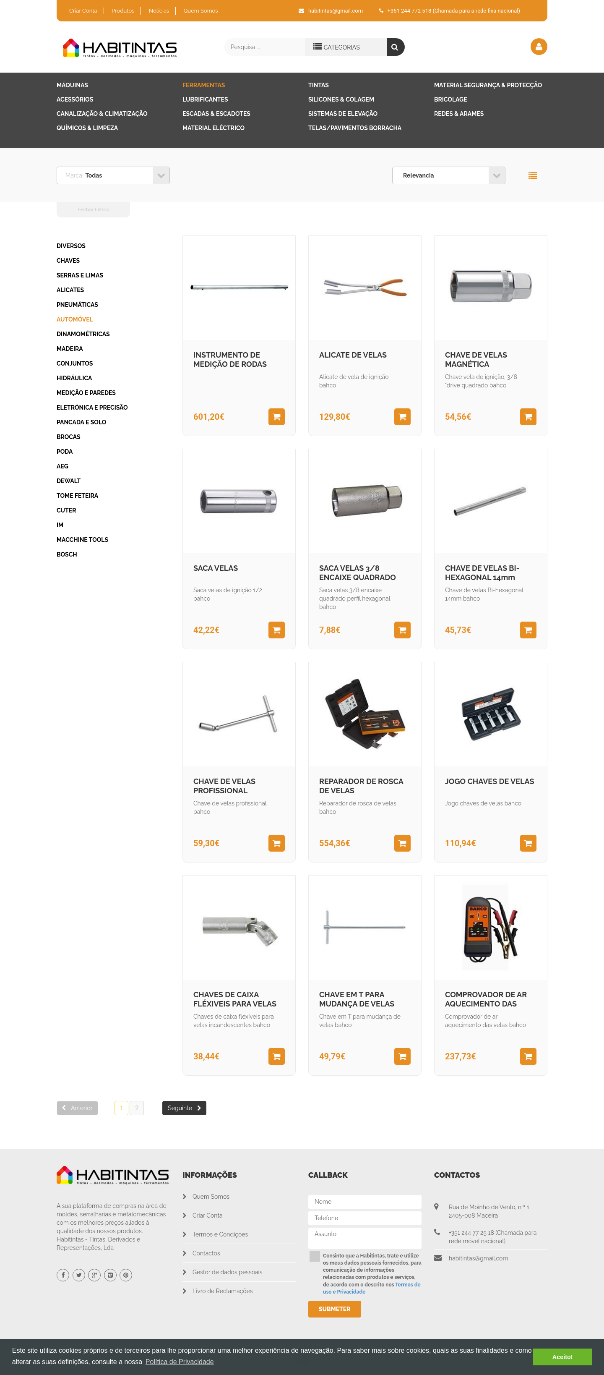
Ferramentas (203, 85)
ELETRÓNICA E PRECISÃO (92, 407)
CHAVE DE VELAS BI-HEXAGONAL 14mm (482, 573)
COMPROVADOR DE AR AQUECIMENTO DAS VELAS (486, 1000)
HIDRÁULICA (74, 378)
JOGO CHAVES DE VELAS (489, 781)
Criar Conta (83, 11)
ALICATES (70, 290)
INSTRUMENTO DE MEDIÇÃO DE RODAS (230, 359)
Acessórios (75, 99)
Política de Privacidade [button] (180, 1361)
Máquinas (72, 85)
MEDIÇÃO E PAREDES (86, 392)
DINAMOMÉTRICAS (83, 334)
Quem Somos (201, 11)
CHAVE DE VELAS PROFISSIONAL (224, 786)
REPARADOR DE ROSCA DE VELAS (361, 786)
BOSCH (67, 554)
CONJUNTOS (75, 363)
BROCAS (69, 437)
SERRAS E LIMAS (80, 275)
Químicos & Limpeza (87, 128)
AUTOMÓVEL (75, 319)
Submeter (335, 1309)
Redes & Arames (459, 113)
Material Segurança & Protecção (488, 85)
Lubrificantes (205, 99)
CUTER (66, 510)
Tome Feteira (77, 495)
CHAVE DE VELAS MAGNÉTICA (476, 359)
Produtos (123, 11)
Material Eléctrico (213, 128)
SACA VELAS (215, 568)
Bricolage (450, 99)
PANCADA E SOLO (81, 422)
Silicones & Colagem (341, 99)
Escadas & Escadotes (216, 113)
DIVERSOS (71, 246)
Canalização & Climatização (102, 113)
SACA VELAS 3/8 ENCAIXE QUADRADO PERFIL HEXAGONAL (357, 574)
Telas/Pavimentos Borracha (354, 128)
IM (60, 525)
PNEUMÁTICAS (77, 304)
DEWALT (69, 481)
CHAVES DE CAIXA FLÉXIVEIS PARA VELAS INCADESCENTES (234, 1000)
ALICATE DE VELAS (353, 354)
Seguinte (184, 1108)
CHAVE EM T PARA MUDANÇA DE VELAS (356, 999)
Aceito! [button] (562, 1357)
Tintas (318, 85)
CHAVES (68, 260)
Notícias (159, 11)
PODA (65, 451)
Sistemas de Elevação (343, 113)
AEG (62, 466)
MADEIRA (70, 348)
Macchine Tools (82, 539)
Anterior (77, 1108)
